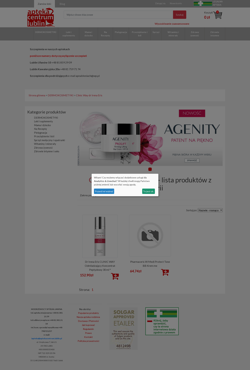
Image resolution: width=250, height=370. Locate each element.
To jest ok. (148, 191)
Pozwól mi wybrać (104, 191)
